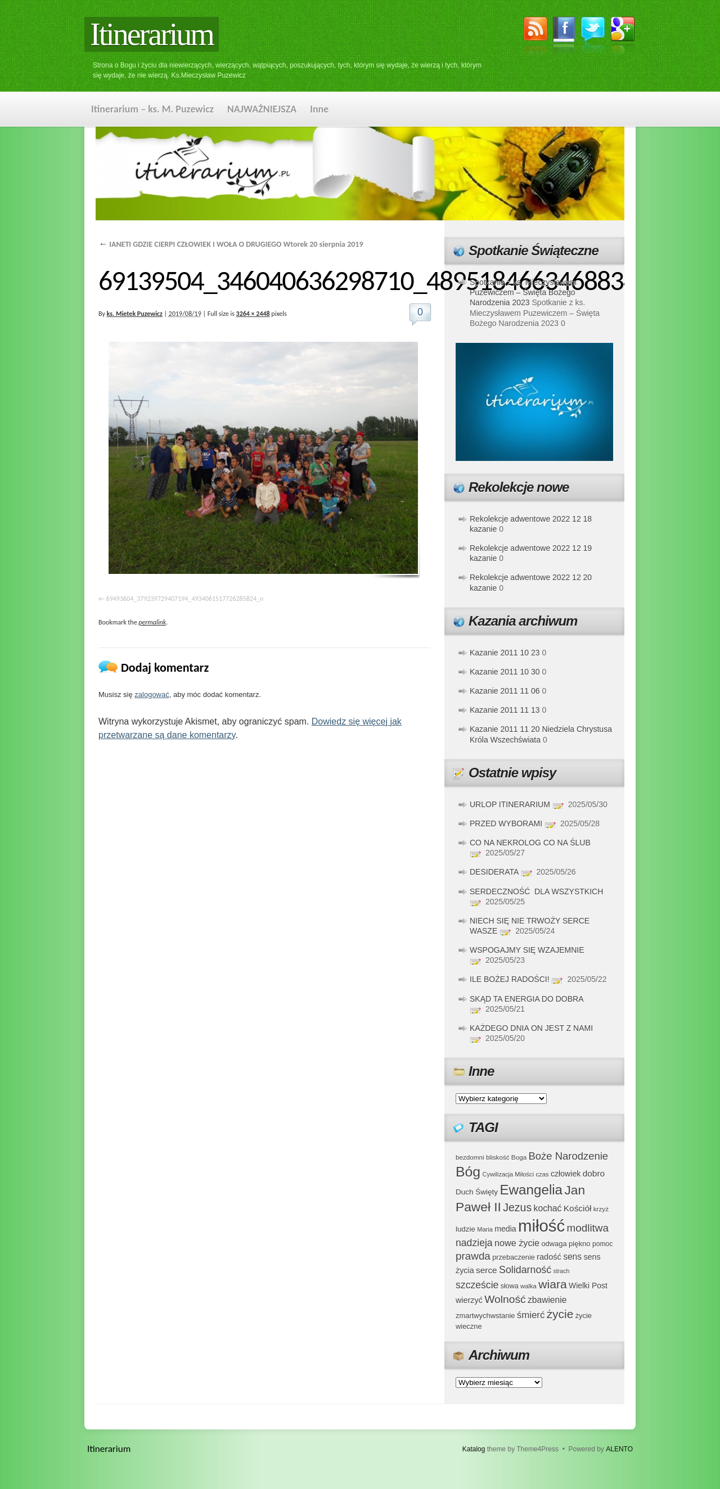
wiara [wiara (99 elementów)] (552, 1284)
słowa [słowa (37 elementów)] (510, 1286)
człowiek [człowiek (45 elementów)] (565, 1173)
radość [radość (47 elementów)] (549, 1256)
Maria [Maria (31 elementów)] (485, 1229)
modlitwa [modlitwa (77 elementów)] (588, 1228)
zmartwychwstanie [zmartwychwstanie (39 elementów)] (485, 1315)
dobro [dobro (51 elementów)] (594, 1173)
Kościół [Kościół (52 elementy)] (578, 1208)
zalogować (151, 694)
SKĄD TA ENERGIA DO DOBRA (526, 998)
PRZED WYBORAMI (506, 823)
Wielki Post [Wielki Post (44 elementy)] (588, 1285)
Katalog (473, 1449)
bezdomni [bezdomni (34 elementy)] (470, 1157)
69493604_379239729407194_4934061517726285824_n (185, 599)
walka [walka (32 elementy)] (528, 1286)
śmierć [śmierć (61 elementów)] (531, 1315)
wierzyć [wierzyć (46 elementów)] (469, 1300)
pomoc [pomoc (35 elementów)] (602, 1244)
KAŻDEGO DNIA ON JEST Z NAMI (531, 1028)
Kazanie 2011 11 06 (505, 690)
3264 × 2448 (253, 314)
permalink (152, 622)
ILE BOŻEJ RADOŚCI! (510, 979)
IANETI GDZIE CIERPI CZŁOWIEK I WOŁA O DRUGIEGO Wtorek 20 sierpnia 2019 (230, 244)
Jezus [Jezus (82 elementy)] (517, 1207)
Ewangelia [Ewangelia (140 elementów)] (531, 1189)
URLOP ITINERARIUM (510, 804)
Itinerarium (151, 34)
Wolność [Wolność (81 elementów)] (505, 1299)
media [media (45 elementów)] (505, 1228)
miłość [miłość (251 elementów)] (541, 1225)
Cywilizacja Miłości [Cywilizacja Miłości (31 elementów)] (508, 1174)
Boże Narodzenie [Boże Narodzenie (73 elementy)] (569, 1156)
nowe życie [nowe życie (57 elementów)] (516, 1243)
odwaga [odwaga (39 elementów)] (553, 1243)
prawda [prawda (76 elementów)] (473, 1256)
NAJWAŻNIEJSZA (261, 109)
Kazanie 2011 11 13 (505, 709)
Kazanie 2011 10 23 (505, 652)
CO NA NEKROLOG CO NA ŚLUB (530, 842)
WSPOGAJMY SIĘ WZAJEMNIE (527, 949)
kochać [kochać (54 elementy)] (547, 1208)
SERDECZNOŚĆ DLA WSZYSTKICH (536, 891)
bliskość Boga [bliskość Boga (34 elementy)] (506, 1157)
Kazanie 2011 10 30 (505, 671)
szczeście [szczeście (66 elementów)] (477, 1285)
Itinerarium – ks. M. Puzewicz (152, 109)
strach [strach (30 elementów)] (561, 1271)
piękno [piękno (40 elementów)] (580, 1243)
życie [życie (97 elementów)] (560, 1313)
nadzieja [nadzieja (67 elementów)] (474, 1242)
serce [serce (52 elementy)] (486, 1270)
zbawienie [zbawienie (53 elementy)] (547, 1300)
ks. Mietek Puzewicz (135, 314)
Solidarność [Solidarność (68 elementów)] (525, 1269)
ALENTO (619, 1449)
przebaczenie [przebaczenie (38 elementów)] (513, 1257)
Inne (319, 109)
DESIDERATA (494, 871)
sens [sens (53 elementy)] (572, 1256)
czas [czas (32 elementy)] (542, 1174)
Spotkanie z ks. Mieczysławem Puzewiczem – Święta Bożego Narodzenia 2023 (523, 292)
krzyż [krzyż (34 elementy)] (601, 1208)
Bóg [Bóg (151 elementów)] (468, 1171)
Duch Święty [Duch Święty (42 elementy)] (477, 1192)
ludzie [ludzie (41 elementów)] (465, 1229)
